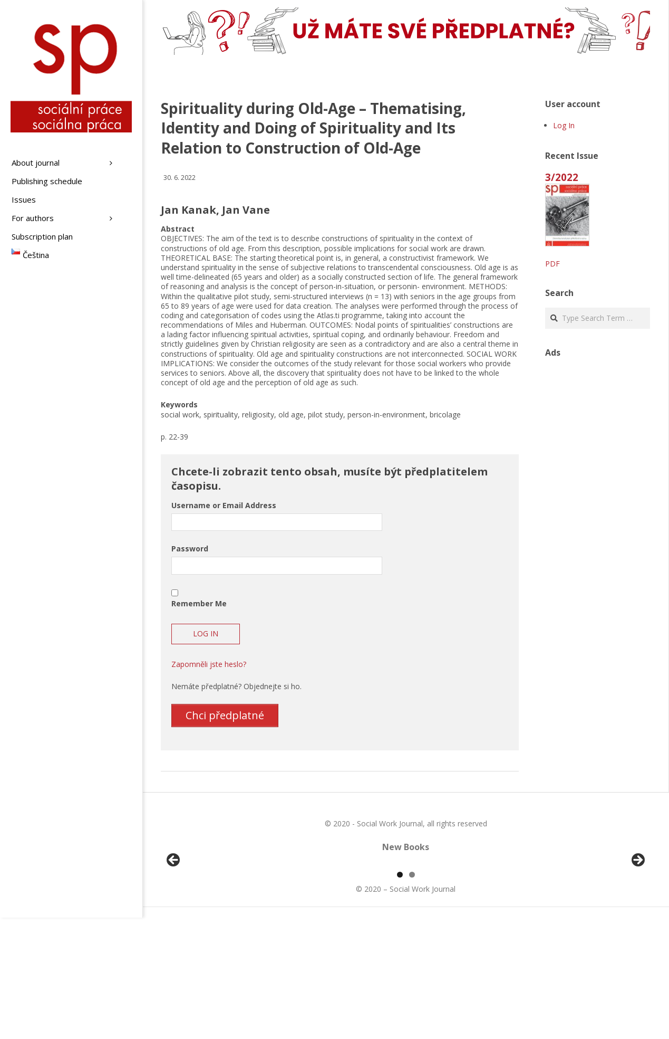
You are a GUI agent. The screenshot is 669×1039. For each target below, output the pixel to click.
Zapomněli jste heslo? (208, 664)
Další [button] (637, 921)
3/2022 (561, 177)
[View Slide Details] (203, 924)
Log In (564, 125)
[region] (406, 924)
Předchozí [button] (174, 921)
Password (189, 549)
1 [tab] (400, 996)
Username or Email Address (223, 505)
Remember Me (199, 603)
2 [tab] (412, 996)
